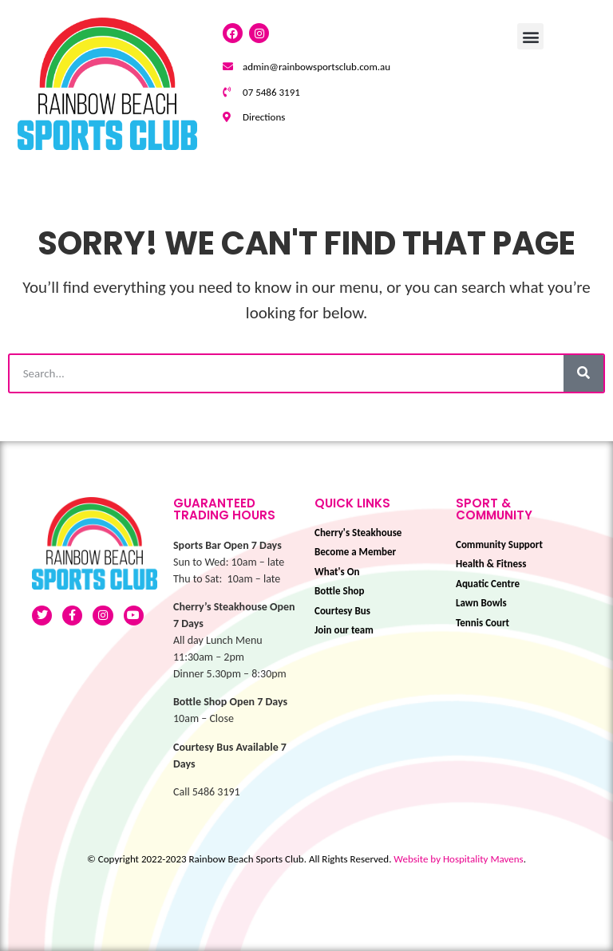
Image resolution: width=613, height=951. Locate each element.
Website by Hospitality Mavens (458, 859)
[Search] (583, 373)
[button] (530, 36)
